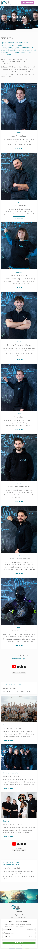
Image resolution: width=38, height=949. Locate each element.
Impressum (18, 945)
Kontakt (13, 945)
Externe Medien (10, 933)
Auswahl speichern (19, 940)
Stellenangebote (28, 3)
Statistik (8, 936)
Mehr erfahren (19, 148)
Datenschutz (23, 945)
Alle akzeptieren (19, 942)
